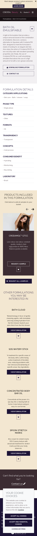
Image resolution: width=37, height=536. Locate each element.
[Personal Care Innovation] (11, 12)
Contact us (13, 74)
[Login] (32, 28)
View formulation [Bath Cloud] (18, 330)
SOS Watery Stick (18, 349)
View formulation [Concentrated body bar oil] (18, 411)
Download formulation (18, 67)
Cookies (21, 510)
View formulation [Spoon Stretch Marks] (18, 453)
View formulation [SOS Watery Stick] (18, 372)
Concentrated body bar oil (18, 392)
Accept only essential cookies (18, 523)
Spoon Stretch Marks (18, 431)
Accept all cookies (18, 516)
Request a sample (18, 264)
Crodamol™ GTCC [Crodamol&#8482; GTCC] (18, 235)
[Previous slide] (27, 209)
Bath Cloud (18, 310)
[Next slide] (32, 209)
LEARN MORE (19, 6)
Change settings (18, 529)
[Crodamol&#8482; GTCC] (18, 222)
